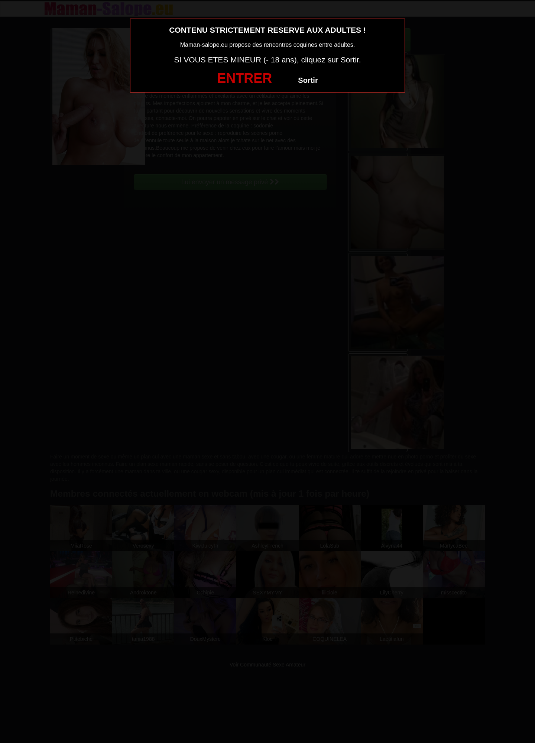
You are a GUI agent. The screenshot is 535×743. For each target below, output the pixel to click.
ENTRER (244, 78)
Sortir (308, 80)
